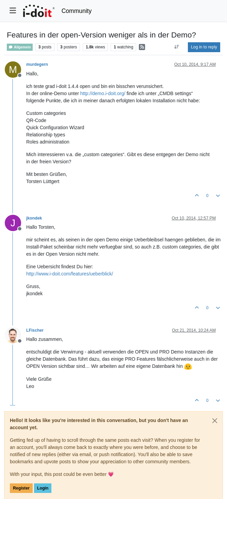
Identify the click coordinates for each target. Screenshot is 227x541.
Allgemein (20, 47)
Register (21, 488)
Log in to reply (204, 47)
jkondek (34, 218)
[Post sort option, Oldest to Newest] (176, 47)
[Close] (215, 420)
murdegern (37, 64)
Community (77, 10)
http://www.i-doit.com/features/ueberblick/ (69, 273)
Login (42, 488)
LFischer (35, 330)
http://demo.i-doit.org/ (102, 93)
